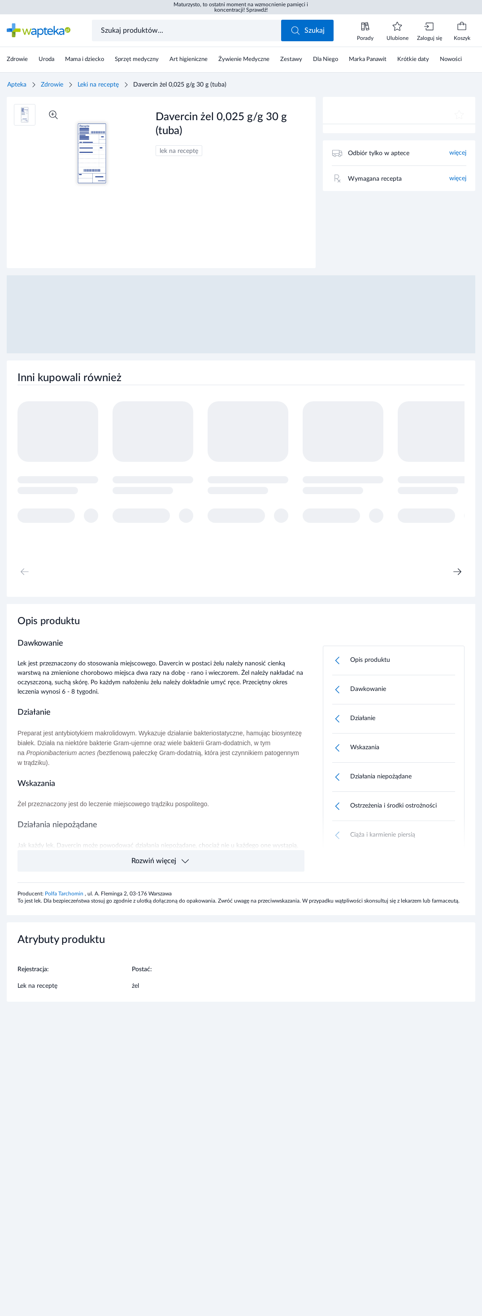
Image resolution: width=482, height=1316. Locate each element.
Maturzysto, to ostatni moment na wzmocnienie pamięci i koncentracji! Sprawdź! (241, 7)
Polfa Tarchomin (65, 893)
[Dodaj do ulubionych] (459, 115)
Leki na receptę (98, 85)
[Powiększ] (53, 115)
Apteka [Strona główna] (16, 85)
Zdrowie (52, 85)
